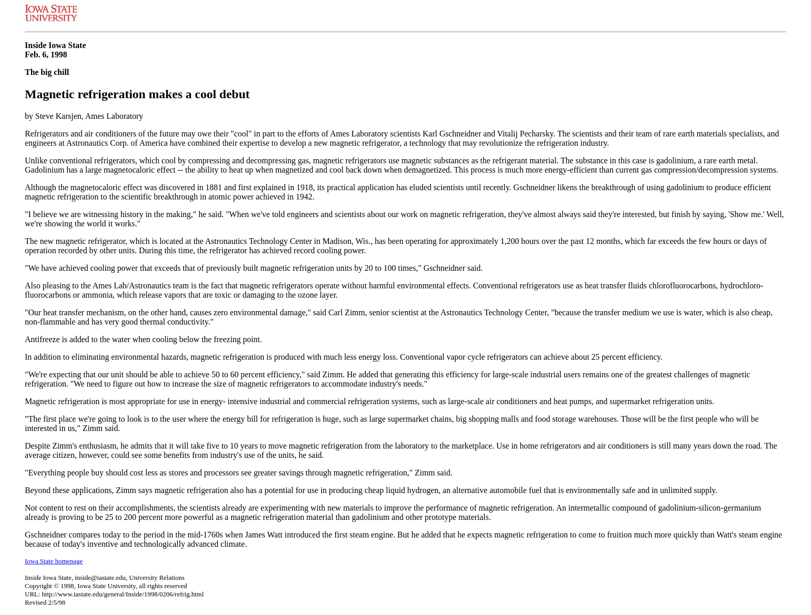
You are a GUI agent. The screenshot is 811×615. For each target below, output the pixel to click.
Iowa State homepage (54, 561)
